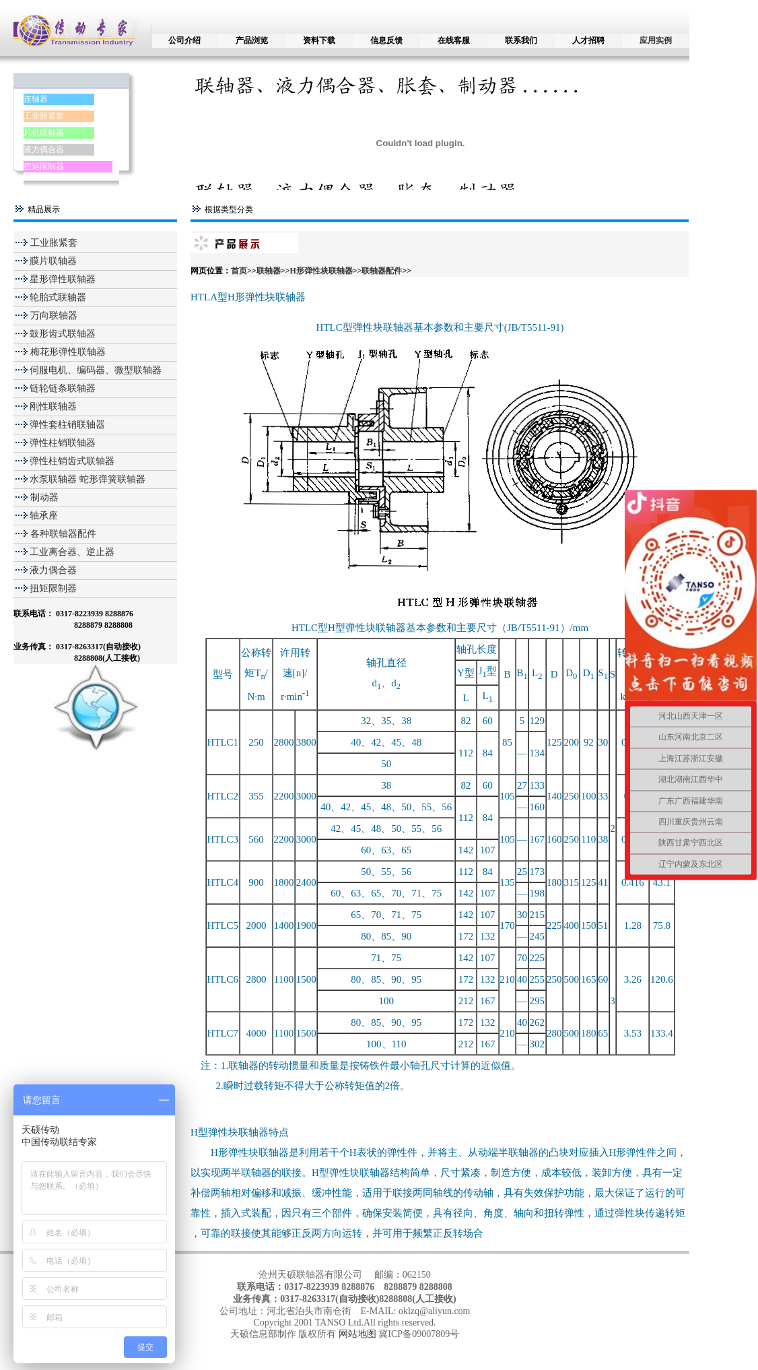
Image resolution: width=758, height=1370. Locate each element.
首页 (239, 270)
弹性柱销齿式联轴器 (72, 461)
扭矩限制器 (44, 166)
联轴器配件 (381, 270)
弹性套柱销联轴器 (67, 425)
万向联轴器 (52, 316)
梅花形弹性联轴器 (67, 352)
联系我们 (521, 40)
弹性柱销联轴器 (63, 443)
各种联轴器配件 (63, 534)
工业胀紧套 (44, 116)
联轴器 (268, 270)
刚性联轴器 (53, 406)
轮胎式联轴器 (58, 297)
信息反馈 (386, 40)
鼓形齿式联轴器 (63, 334)
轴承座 (44, 516)
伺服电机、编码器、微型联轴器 (96, 370)
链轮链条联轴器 (63, 388)
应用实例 (656, 40)
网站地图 (359, 1334)
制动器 (43, 497)
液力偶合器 (44, 149)
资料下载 (319, 40)
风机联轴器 (44, 132)
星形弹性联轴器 (63, 279)
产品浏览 (252, 40)
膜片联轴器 (53, 261)
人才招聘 (588, 40)
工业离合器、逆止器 (72, 552)
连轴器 (36, 99)
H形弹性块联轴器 (320, 270)
